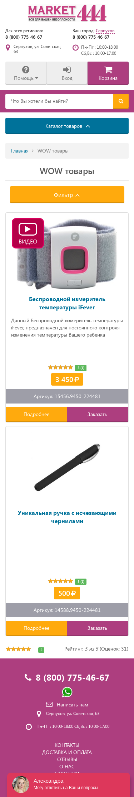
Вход (67, 73)
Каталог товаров (67, 126)
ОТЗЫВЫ (67, 759)
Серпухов (105, 30)
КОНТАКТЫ (67, 745)
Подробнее (36, 414)
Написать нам (67, 704)
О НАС (67, 766)
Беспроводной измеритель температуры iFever (67, 303)
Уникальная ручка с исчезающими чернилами (67, 517)
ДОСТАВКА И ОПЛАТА (67, 752)
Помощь (26, 73)
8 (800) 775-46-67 (23, 37)
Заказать (97, 414)
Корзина (108, 73)
